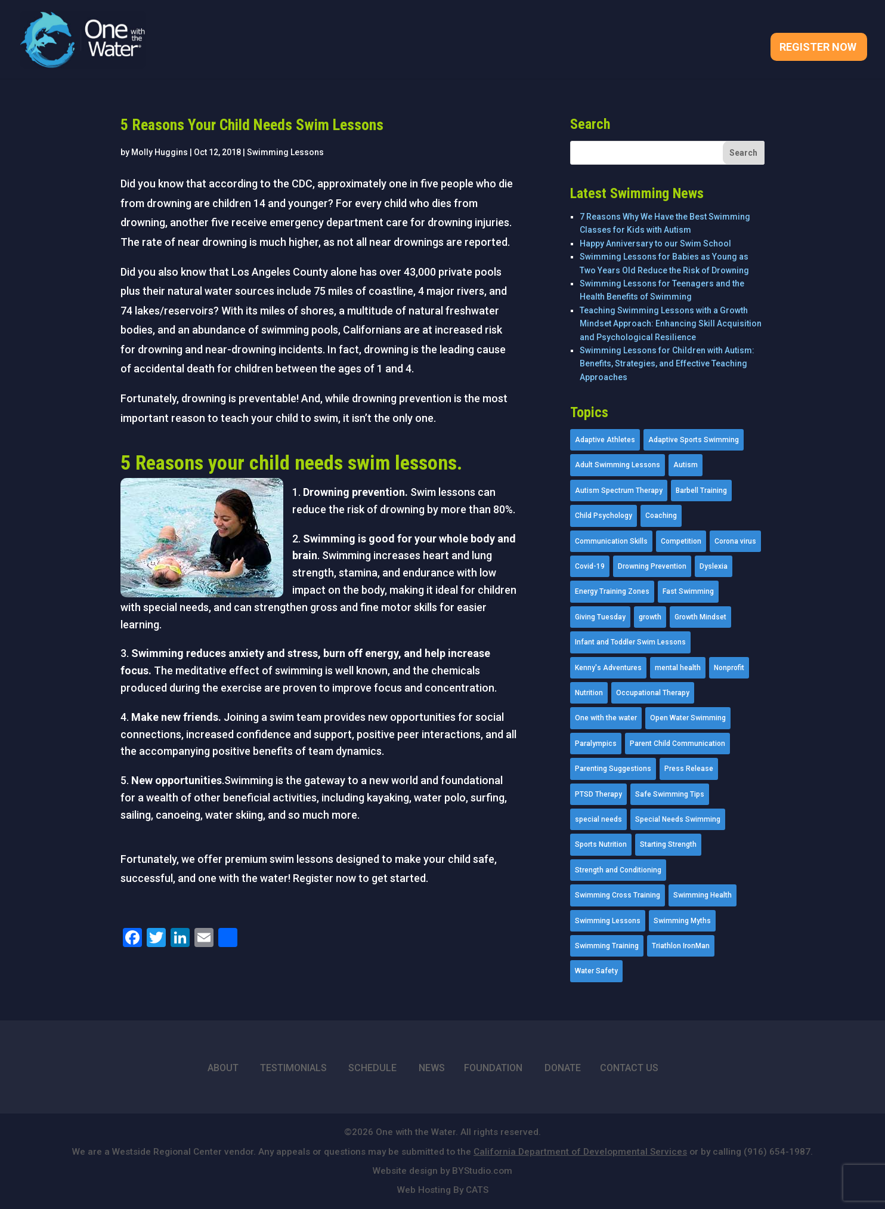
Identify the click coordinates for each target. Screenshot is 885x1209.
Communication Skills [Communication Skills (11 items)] (611, 541)
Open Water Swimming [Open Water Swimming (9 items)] (688, 718)
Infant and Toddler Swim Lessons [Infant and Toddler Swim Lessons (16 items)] (630, 642)
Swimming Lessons (285, 152)
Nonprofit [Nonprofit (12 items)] (729, 668)
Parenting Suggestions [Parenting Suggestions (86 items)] (613, 768)
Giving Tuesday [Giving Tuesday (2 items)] (600, 617)
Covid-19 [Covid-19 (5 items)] (590, 566)
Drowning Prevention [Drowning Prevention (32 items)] (652, 566)
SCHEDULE (372, 1068)
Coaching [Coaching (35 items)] (661, 515)
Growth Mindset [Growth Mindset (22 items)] (700, 617)
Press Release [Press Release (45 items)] (688, 768)
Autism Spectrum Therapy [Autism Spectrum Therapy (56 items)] (619, 490)
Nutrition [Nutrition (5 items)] (589, 693)
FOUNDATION (493, 1068)
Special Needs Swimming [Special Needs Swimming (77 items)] (677, 819)
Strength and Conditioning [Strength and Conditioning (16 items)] (618, 870)
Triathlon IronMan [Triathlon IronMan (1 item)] (681, 946)
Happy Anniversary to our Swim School (655, 243)
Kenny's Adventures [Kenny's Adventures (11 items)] (608, 668)
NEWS (432, 1068)
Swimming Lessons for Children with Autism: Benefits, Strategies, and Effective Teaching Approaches (667, 364)
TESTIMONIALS (293, 1068)
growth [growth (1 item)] (650, 617)
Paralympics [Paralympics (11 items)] (596, 743)
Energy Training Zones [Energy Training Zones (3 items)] (612, 591)
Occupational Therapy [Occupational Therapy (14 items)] (652, 693)
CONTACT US (629, 1068)
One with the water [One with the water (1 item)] (606, 718)
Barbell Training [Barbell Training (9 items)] (701, 490)
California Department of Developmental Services (580, 1151)
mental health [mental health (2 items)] (678, 668)
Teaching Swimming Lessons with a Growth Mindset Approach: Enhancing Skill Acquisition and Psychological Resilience (671, 324)
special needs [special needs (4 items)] (598, 819)
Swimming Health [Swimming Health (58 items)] (702, 895)
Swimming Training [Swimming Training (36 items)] (607, 946)
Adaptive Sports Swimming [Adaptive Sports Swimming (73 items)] (693, 440)
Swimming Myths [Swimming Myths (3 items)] (682, 921)
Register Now (817, 48)
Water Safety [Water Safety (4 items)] (596, 971)
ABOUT (223, 1068)
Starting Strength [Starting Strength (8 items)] (668, 844)
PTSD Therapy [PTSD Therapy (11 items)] (598, 794)
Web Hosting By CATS (442, 1190)
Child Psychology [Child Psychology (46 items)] (603, 515)
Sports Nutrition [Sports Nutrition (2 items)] (601, 844)
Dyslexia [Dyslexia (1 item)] (714, 566)
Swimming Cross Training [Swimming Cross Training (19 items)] (617, 895)
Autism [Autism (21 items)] (685, 465)
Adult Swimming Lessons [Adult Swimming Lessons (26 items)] (617, 465)
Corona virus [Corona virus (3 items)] (735, 541)
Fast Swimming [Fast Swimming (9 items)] (688, 591)
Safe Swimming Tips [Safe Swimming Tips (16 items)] (669, 794)
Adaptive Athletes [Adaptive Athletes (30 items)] (605, 440)
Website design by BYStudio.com (442, 1170)
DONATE (562, 1068)
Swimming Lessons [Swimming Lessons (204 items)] (607, 921)
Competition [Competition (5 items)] (681, 541)
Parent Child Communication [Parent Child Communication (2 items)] (677, 743)
